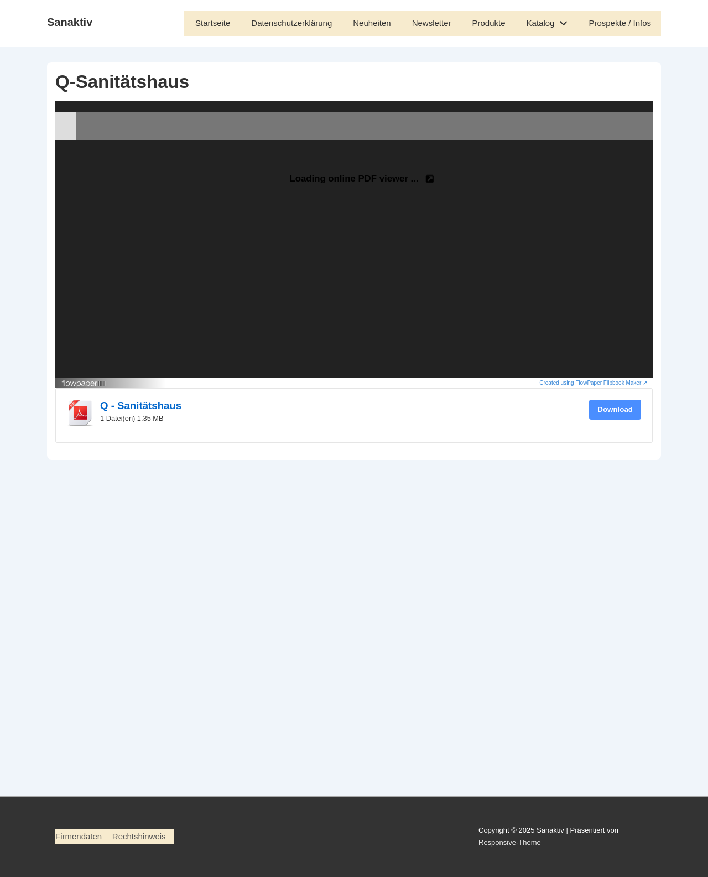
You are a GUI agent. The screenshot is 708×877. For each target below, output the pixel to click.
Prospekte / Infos (620, 23)
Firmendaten (78, 836)
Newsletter (431, 23)
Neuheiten (372, 23)
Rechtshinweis (139, 836)
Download (615, 409)
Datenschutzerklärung (291, 23)
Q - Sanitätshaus (140, 405)
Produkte (489, 23)
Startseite (212, 23)
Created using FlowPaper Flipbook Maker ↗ (593, 383)
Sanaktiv (69, 22)
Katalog (550, 21)
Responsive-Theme (509, 842)
